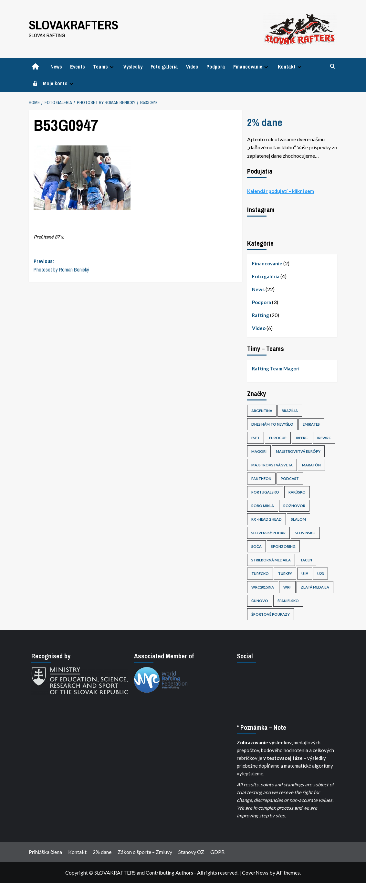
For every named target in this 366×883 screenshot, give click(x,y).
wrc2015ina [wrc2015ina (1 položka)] (262, 587)
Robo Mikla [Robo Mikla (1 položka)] (262, 506)
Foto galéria (164, 66)
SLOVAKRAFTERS (73, 24)
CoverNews (255, 872)
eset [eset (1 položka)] (255, 438)
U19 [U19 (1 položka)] (304, 573)
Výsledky (132, 66)
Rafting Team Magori (275, 368)
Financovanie (251, 66)
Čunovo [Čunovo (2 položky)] (259, 601)
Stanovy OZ (191, 852)
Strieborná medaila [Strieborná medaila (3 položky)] (271, 560)
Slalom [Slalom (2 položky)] (298, 519)
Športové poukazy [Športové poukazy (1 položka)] (270, 614)
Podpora (215, 66)
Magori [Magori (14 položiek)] (259, 451)
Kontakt (290, 66)
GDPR (217, 852)
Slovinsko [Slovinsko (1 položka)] (305, 533)
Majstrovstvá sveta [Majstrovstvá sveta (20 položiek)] (272, 465)
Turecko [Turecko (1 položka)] (260, 573)
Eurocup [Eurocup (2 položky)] (278, 438)
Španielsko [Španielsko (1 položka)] (288, 601)
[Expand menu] (111, 67)
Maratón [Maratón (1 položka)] (311, 465)
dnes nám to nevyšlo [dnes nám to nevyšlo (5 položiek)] (272, 424)
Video (192, 66)
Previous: (85, 266)
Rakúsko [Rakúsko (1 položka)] (297, 492)
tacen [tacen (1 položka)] (306, 560)
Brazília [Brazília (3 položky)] (290, 411)
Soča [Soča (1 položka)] (256, 546)
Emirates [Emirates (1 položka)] (311, 424)
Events (77, 66)
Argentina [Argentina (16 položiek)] (261, 411)
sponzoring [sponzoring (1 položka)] (283, 546)
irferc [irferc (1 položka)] (302, 438)
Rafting (260, 315)
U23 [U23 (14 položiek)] (320, 573)
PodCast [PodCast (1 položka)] (290, 478)
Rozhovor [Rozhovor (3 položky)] (294, 506)
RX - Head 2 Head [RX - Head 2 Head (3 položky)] (266, 519)
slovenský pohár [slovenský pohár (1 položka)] (268, 533)
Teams (104, 66)
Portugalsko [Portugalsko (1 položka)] (265, 492)
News (56, 66)
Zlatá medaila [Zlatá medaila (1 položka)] (315, 587)
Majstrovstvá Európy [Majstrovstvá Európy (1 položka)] (298, 451)
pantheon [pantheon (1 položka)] (261, 478)
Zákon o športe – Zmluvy (145, 852)
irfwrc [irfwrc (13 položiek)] (324, 438)
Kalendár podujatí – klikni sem (280, 191)
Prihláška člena (45, 852)
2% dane (264, 122)
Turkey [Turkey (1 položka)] (285, 573)
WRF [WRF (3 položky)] (287, 587)
